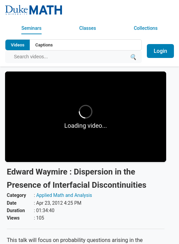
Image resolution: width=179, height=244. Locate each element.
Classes (87, 28)
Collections (145, 28)
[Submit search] (133, 56)
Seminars (31, 28)
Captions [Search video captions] (44, 44)
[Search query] (70, 56)
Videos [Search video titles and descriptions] (17, 44)
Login (160, 51)
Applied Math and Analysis (64, 195)
